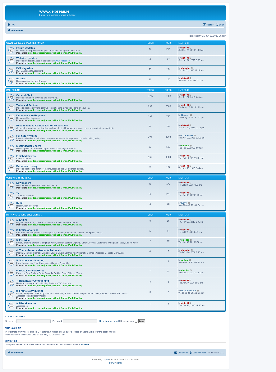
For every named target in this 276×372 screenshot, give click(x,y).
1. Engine (22, 219)
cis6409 (185, 48)
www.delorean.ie (62, 61)
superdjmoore (44, 53)
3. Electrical (23, 240)
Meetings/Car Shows (28, 145)
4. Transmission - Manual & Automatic (39, 250)
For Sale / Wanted (26, 135)
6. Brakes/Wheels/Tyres (30, 270)
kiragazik (185, 115)
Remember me (128, 321)
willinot (56, 53)
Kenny (184, 203)
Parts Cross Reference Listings (24, 215)
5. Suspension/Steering (30, 260)
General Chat (24, 95)
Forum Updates (25, 48)
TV (18, 193)
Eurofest (21, 78)
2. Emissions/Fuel (27, 230)
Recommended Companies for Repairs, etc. (42, 125)
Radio (19, 203)
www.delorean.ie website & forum (25, 43)
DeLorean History (26, 166)
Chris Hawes (187, 135)
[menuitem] (11, 24)
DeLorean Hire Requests (31, 115)
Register (20, 316)
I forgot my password (109, 321)
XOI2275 (85, 344)
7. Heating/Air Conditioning (32, 280)
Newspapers (23, 182)
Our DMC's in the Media (18, 178)
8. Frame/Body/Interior (29, 290)
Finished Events (26, 156)
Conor (64, 53)
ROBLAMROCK (188, 290)
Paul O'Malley (75, 53)
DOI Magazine (24, 68)
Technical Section (27, 105)
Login (8, 316)
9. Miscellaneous (26, 303)
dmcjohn (185, 68)
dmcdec (32, 53)
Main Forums (13, 90)
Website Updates (26, 58)
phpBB (106, 359)
